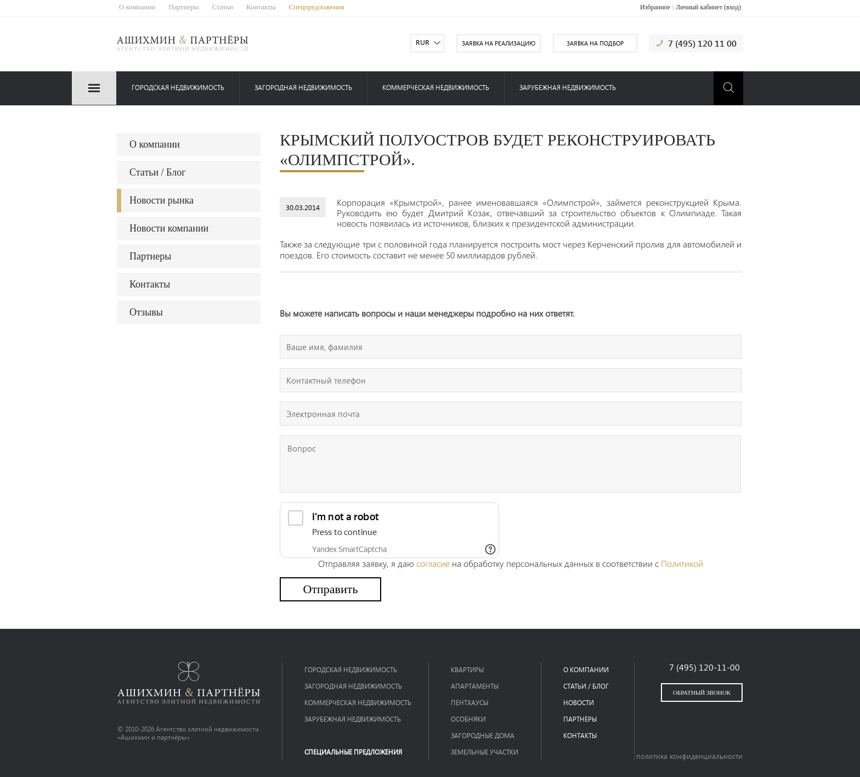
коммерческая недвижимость (435, 87)
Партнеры (183, 7)
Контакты (261, 7)
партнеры (580, 719)
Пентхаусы (469, 703)
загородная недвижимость (303, 87)
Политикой (682, 563)
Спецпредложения (316, 7)
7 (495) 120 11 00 (702, 43)
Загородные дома (482, 735)
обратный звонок (702, 692)
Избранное (655, 7)
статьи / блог (586, 686)
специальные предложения (353, 752)
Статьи (222, 7)
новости (578, 703)
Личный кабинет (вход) (708, 7)
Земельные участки (484, 752)
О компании (137, 7)
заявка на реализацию (498, 43)
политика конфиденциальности (689, 756)
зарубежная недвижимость (567, 87)
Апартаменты (475, 686)
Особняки (468, 719)
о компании (586, 670)
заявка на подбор (595, 43)
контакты (580, 735)
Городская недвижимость (178, 87)
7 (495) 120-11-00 (704, 667)
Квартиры (467, 670)
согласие (433, 563)
